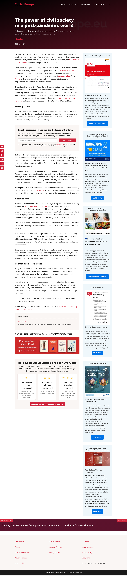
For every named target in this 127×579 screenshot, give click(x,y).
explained (40, 190)
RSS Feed (85, 542)
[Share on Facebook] (2, 159)
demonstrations (64, 76)
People (17, 547)
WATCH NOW (97, 198)
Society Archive (54, 552)
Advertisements (99, 4)
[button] (109, 4)
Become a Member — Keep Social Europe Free (47, 404)
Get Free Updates (67, 140)
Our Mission (19, 542)
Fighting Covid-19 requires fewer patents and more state (30, 525)
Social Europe (25, 4)
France (17, 79)
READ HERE (97, 353)
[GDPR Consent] (18, 145)
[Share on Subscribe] (2, 168)
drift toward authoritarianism (36, 206)
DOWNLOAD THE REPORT (97, 123)
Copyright (86, 558)
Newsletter (73, 4)
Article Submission (22, 552)
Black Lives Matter (67, 71)
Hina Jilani (19, 39)
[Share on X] (2, 151)
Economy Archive (55, 547)
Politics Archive (54, 542)
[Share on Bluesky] (2, 146)
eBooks (62, 4)
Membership (85, 4)
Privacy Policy (60, 144)
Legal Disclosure (88, 547)
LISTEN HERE (97, 437)
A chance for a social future (79, 525)
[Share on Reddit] (2, 163)
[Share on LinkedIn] (2, 155)
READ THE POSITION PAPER (97, 276)
